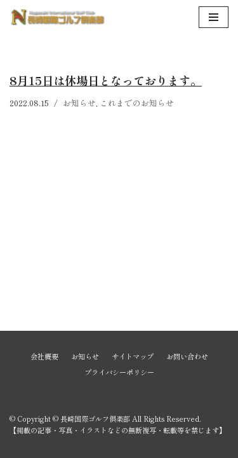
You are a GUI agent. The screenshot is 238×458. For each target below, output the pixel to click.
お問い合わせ (187, 356)
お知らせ (79, 103)
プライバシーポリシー (119, 372)
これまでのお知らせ (137, 103)
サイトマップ (133, 356)
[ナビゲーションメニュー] (213, 17)
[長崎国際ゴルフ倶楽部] (57, 17)
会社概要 (44, 356)
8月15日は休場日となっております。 (106, 80)
